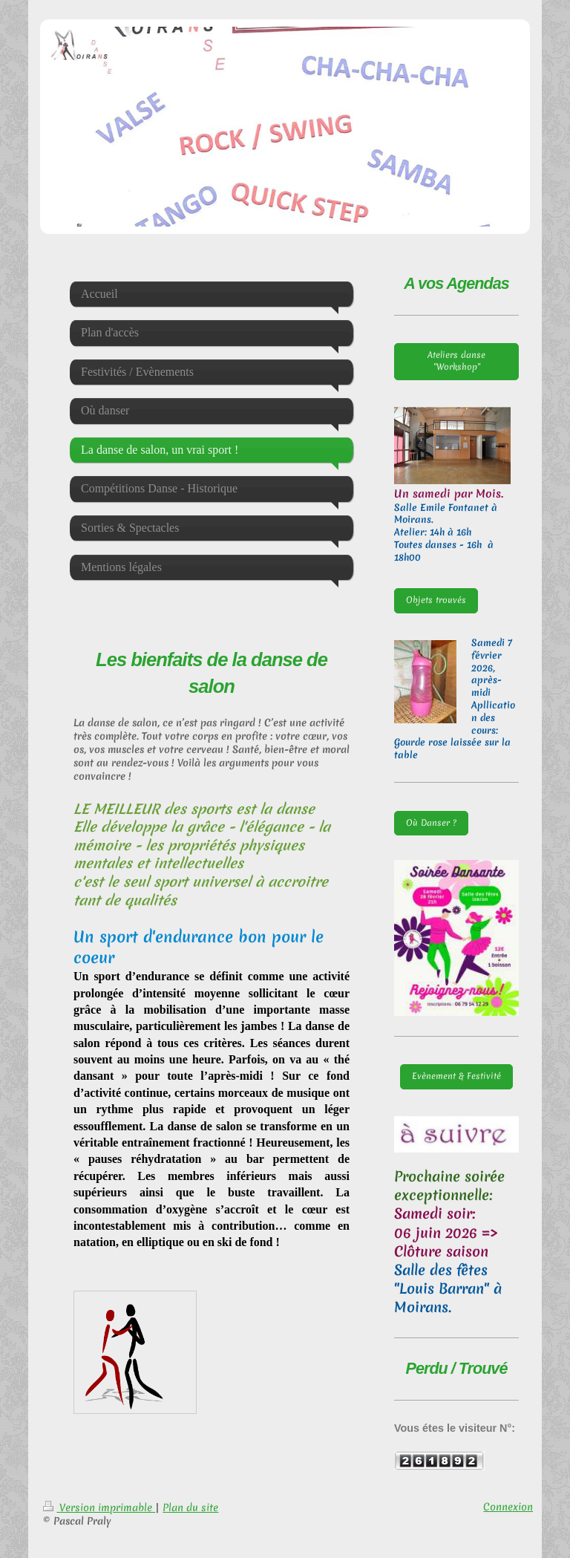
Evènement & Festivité (456, 1076)
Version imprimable (99, 1507)
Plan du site (190, 1507)
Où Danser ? (431, 823)
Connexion (508, 1506)
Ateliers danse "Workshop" (456, 361)
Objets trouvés (436, 600)
